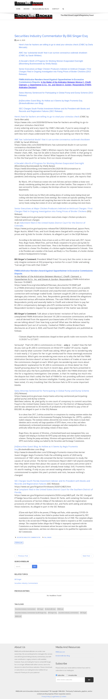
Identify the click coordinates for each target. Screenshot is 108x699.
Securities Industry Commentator (28, 537)
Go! (34, 566)
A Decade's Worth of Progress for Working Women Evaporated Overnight (49, 163)
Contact (55, 9)
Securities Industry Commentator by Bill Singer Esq (51, 36)
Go (89, 680)
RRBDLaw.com (60, 652)
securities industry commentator (68, 613)
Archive (26, 9)
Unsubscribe (71, 675)
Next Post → (87, 556)
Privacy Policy (46, 696)
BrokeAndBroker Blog (63, 656)
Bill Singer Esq (52, 613)
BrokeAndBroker (50, 609)
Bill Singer (47, 537)
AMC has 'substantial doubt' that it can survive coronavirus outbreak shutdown (52, 139)
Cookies (63, 696)
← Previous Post (22, 556)
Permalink (19, 542)
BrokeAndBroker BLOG (41, 9)
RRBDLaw (60, 609)
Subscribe (60, 675)
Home (18, 9)
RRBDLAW (18, 616)
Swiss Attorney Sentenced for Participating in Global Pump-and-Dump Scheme (51, 390)
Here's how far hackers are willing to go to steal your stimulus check (46, 116)
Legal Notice (56, 696)
